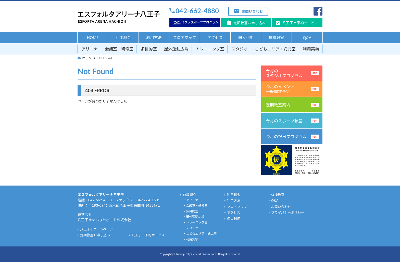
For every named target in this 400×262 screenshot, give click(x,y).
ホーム (86, 58)
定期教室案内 (292, 104)
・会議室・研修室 (195, 205)
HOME (92, 37)
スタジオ (239, 48)
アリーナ (89, 48)
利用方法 (153, 37)
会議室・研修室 (119, 48)
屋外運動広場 (176, 48)
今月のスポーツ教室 (292, 120)
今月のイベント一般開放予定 (292, 89)
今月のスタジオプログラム (292, 73)
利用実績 (311, 48)
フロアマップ (184, 37)
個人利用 (245, 37)
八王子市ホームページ (96, 229)
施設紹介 (189, 195)
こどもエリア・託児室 (275, 48)
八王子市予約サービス (300, 23)
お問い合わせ (252, 11)
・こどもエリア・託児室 (200, 233)
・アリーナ (190, 200)
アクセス (215, 37)
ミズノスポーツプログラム (200, 22)
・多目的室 (190, 211)
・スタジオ (190, 228)
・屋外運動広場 (193, 217)
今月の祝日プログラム (292, 136)
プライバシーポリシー (287, 213)
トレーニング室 (210, 48)
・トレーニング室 (195, 222)
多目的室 (149, 48)
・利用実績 (190, 239)
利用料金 (123, 37)
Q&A (307, 37)
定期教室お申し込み (249, 23)
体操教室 (276, 37)
